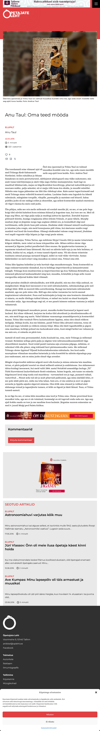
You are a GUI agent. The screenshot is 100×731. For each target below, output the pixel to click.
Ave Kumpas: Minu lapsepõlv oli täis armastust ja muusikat (44, 581)
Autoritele (8, 659)
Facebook (8, 648)
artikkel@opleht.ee (13, 643)
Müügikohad (9, 683)
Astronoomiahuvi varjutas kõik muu (33, 515)
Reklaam (7, 663)
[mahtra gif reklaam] (46, 3)
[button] (96, 692)
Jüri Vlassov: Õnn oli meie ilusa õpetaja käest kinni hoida (45, 547)
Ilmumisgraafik (11, 667)
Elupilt (9, 127)
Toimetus (8, 655)
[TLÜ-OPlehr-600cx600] (50, 475)
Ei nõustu (50, 722)
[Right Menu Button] (96, 4)
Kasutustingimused (48, 728)
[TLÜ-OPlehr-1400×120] (50, 416)
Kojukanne (8, 679)
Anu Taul (10, 132)
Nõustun (50, 714)
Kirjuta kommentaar (21, 440)
